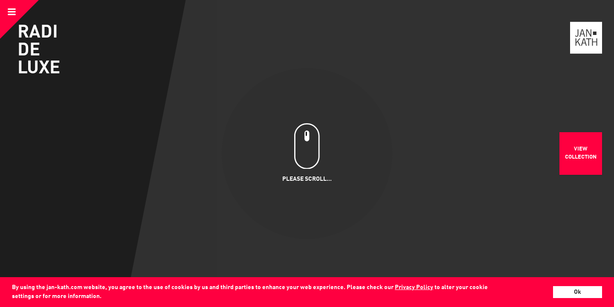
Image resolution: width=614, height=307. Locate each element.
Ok (577, 292)
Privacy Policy (414, 287)
